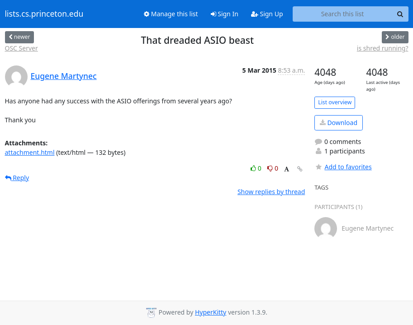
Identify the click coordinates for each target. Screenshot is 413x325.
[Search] (400, 14)
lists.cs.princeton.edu (44, 14)
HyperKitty (210, 312)
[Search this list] (343, 14)
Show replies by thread (271, 191)
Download (338, 122)
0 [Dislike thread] (272, 168)
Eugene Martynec (64, 75)
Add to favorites (342, 166)
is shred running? (382, 48)
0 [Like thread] (257, 168)
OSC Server (21, 48)
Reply (17, 177)
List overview (334, 102)
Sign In (224, 13)
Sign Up (267, 13)
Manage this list (171, 13)
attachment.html (30, 152)
